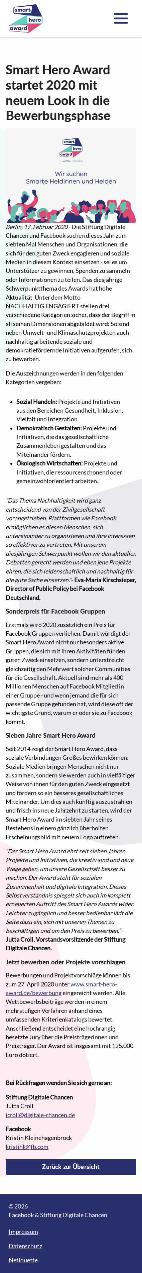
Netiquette (23, 1260)
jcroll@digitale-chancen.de (40, 1115)
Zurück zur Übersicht (71, 1166)
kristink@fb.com (27, 1146)
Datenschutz (25, 1246)
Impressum (23, 1231)
